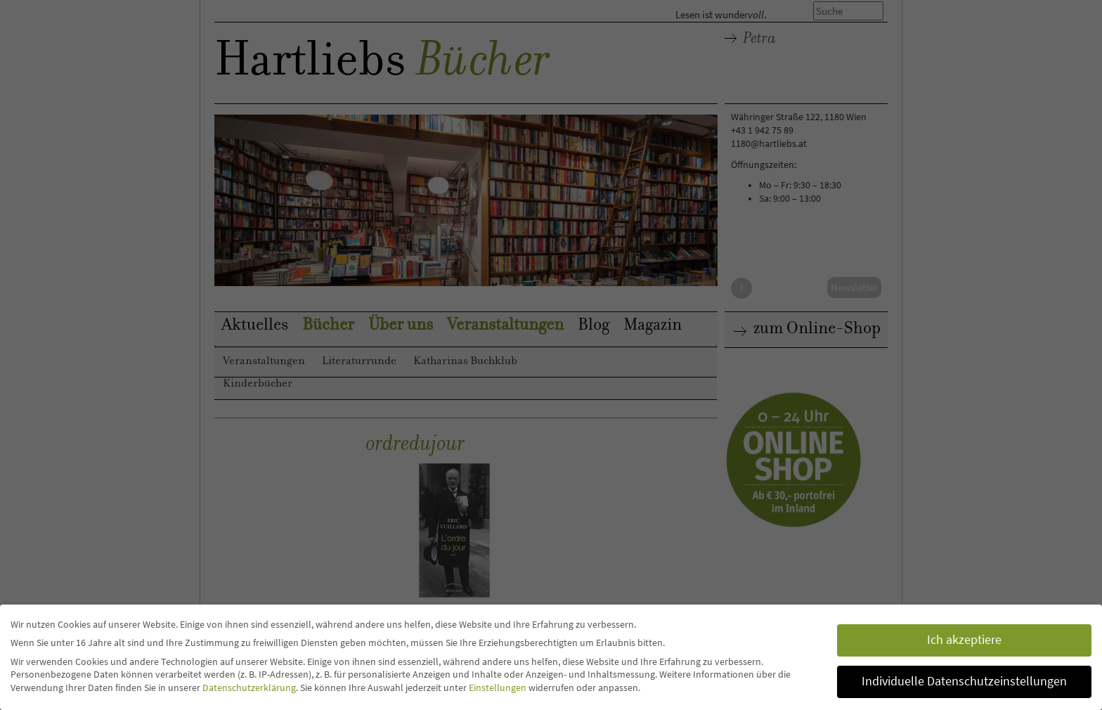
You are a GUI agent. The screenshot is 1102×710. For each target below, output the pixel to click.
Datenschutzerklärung (249, 687)
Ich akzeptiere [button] (964, 639)
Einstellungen (497, 687)
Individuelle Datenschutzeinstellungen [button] (964, 681)
